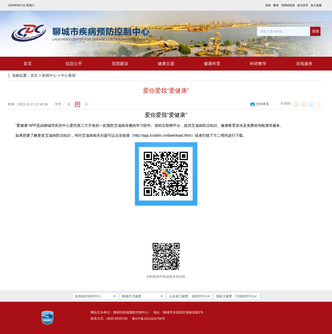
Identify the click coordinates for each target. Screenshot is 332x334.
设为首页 (302, 5)
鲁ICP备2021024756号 (148, 318)
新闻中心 (49, 75)
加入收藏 (316, 5)
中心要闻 (68, 75)
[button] (95, 296)
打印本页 (259, 104)
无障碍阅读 (288, 5)
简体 (268, 5)
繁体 (276, 5)
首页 (34, 75)
